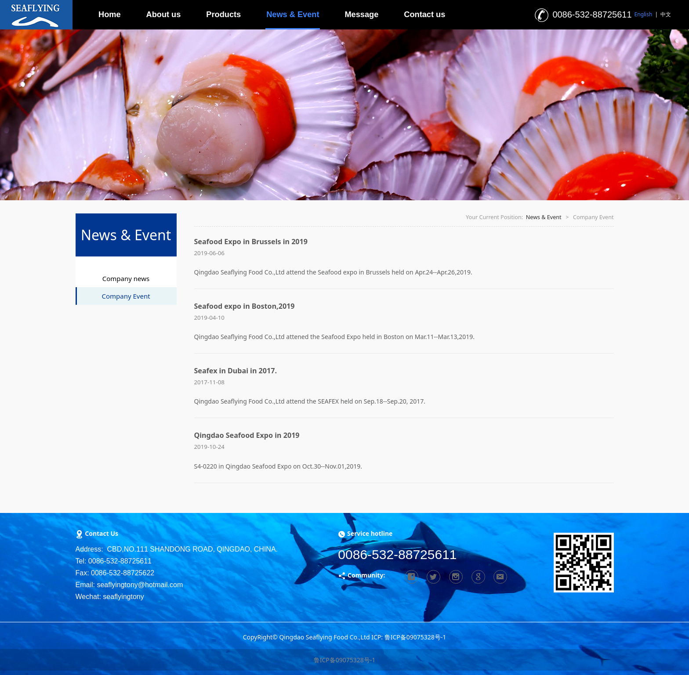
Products (223, 14)
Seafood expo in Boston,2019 (244, 306)
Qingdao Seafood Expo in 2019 (247, 435)
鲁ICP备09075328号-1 (345, 660)
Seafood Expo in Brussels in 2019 (251, 241)
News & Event (292, 14)
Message (361, 14)
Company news (125, 278)
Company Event (126, 296)
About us (163, 14)
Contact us (424, 14)
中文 (665, 14)
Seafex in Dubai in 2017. (235, 370)
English (644, 14)
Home (109, 14)
